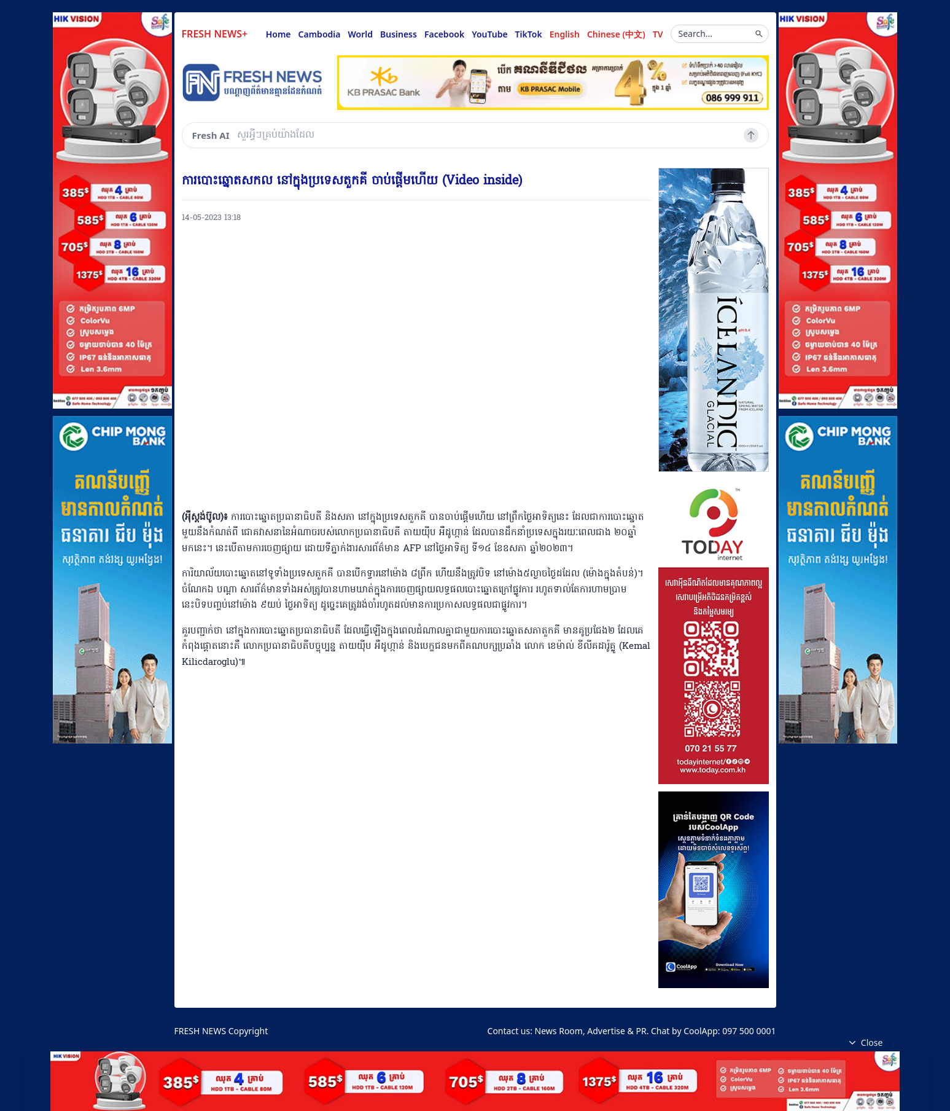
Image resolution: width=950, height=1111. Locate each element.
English (565, 34)
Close (864, 1043)
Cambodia (319, 34)
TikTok (528, 34)
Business (398, 34)
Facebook (444, 34)
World (360, 34)
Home (278, 34)
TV (658, 34)
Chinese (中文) (616, 34)
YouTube (489, 34)
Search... (721, 33)
